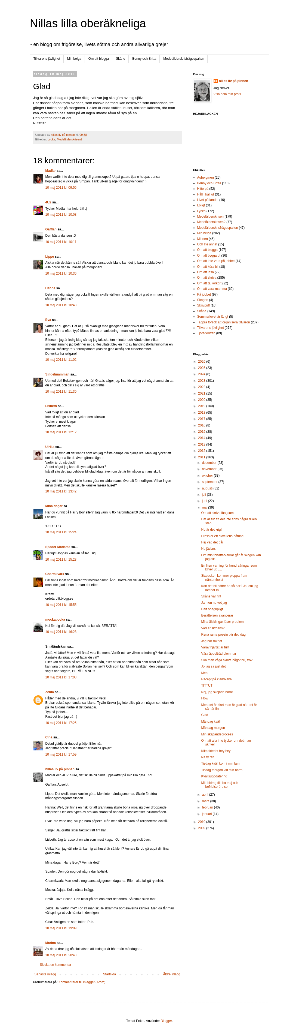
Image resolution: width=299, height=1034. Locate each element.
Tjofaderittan (206, 333)
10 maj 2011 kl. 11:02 (61, 360)
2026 (202, 361)
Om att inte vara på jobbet (216, 261)
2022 (202, 387)
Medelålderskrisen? (69, 139)
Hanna (50, 288)
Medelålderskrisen (210, 216)
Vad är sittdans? (212, 628)
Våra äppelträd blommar (218, 654)
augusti (207, 488)
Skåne (120, 59)
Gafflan (51, 229)
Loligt (201, 205)
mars (206, 801)
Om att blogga (98, 59)
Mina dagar (54, 506)
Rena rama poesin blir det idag (223, 634)
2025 (202, 368)
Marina (50, 943)
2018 (202, 412)
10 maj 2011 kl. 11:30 (61, 391)
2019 (202, 406)
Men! (204, 673)
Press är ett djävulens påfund (222, 536)
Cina (49, 737)
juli (204, 495)
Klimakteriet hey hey (215, 751)
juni (205, 501)
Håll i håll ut (205, 194)
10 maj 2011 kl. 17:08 (61, 677)
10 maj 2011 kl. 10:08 (61, 215)
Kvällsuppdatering (214, 776)
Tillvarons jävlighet (46, 59)
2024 (202, 374)
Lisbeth (51, 406)
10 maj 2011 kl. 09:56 (61, 188)
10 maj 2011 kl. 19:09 (61, 928)
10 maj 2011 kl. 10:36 (61, 273)
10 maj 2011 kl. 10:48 (61, 305)
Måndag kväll (210, 721)
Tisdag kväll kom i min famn (221, 763)
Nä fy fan (207, 757)
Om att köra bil (207, 267)
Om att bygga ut (208, 255)
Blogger (166, 1021)
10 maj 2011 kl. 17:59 (61, 754)
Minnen (202, 239)
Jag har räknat (211, 641)
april (205, 794)
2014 (202, 438)
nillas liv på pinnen (60, 769)
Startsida (109, 974)
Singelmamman (57, 374)
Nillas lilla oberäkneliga (88, 23)
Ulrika (49, 447)
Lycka (51, 139)
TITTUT (206, 685)
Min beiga (74, 59)
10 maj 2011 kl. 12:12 (61, 432)
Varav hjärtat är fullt (215, 647)
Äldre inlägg (171, 974)
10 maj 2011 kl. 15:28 (61, 559)
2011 (202, 457)
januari (207, 814)
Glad (204, 715)
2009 (202, 828)
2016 (202, 425)
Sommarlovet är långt (212, 316)
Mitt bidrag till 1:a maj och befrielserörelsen (219, 785)
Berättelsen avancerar (217, 615)
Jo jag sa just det (213, 666)
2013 (202, 444)
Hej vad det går (212, 542)
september (210, 482)
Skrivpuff (203, 305)
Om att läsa (205, 272)
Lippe (49, 256)
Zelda (49, 692)
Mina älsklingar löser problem (222, 622)
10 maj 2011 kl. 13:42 (61, 491)
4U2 (48, 202)
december (209, 463)
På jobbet (204, 294)
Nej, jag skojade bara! (217, 692)
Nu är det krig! (211, 529)
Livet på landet (207, 200)
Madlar (50, 171)
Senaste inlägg (45, 974)
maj (205, 507)
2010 (202, 822)
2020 (202, 400)
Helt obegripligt (212, 609)
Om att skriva (207, 277)
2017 (202, 419)
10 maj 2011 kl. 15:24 (61, 532)
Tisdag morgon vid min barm (221, 770)
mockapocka (55, 619)
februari (208, 807)
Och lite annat (207, 244)
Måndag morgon (213, 728)
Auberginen (205, 177)
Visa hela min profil (227, 94)
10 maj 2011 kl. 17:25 (61, 723)
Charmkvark (54, 574)
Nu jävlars (208, 549)
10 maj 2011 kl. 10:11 (61, 242)
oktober (208, 475)
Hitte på (202, 189)
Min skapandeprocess (217, 734)
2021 (202, 393)
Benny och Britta (144, 59)
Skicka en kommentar (55, 965)
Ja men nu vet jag (214, 603)
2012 (202, 451)
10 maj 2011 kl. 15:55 (61, 605)
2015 (202, 432)
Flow (204, 698)
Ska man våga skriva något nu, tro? (226, 660)
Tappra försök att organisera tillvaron (223, 322)
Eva (48, 320)
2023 (202, 381)
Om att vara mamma (212, 289)
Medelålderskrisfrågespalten (183, 59)
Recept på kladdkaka (216, 679)
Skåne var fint (211, 596)
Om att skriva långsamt (218, 513)
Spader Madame (57, 547)
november (209, 469)
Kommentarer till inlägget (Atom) (81, 982)
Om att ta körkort (209, 283)
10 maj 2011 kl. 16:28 (61, 632)
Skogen (202, 300)
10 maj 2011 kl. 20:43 (61, 955)
